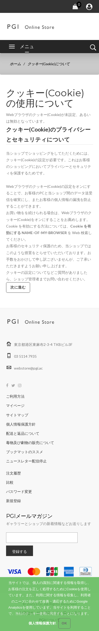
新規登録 (13, 500)
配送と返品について (22, 433)
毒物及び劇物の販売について (30, 442)
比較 (9, 482)
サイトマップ (17, 415)
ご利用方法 (15, 396)
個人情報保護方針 (21, 424)
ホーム (15, 64)
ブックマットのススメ (24, 452)
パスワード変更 (19, 491)
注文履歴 (13, 473)
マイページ (15, 405)
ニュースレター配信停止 (26, 461)
